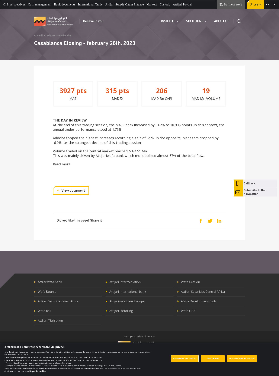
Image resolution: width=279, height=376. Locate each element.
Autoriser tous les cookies (242, 360)
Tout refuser (213, 360)
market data (65, 35)
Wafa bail (44, 311)
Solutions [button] (195, 21)
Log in (255, 4)
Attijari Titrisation (50, 320)
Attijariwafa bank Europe (127, 301)
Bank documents (64, 4)
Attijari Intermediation (125, 282)
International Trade (90, 4)
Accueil (38, 35)
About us (221, 21)
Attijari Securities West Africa (58, 301)
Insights (50, 35)
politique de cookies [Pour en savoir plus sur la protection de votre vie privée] (36, 373)
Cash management (39, 4)
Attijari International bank (127, 292)
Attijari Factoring (121, 311)
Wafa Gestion (190, 282)
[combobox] (270, 4)
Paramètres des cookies (185, 360)
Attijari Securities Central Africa (203, 292)
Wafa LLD (188, 311)
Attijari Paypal (182, 4)
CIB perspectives (14, 4)
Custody (165, 4)
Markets (151, 4)
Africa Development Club (198, 301)
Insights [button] (168, 21)
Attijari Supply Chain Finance (124, 4)
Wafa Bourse (47, 292)
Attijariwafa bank (50, 282)
